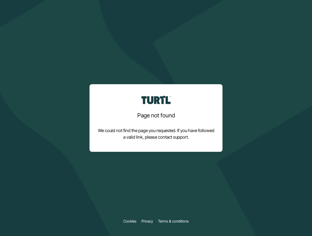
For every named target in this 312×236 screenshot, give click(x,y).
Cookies (129, 221)
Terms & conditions (173, 221)
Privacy (147, 221)
